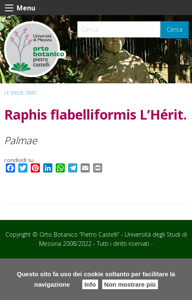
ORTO (31, 93)
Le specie (14, 93)
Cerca (174, 29)
